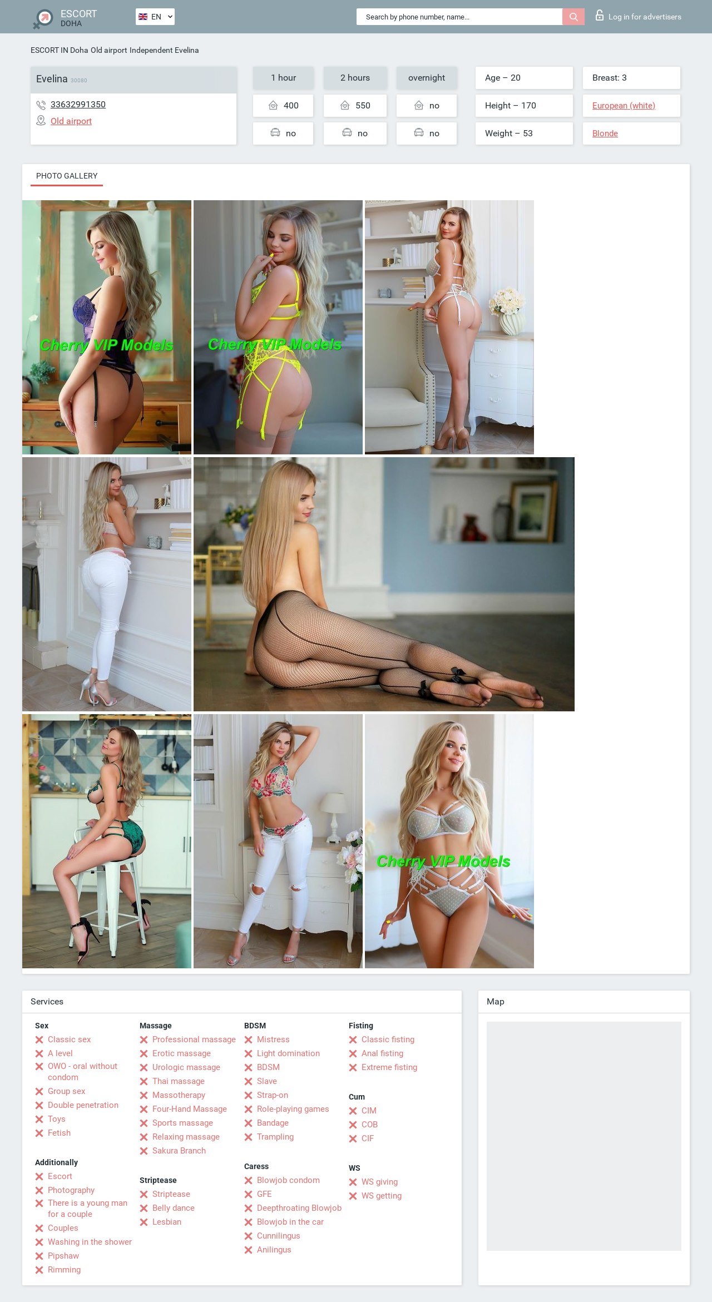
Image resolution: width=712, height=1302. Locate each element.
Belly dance (173, 1208)
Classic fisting (388, 1039)
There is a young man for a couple (87, 1208)
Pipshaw (63, 1256)
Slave (267, 1081)
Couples (63, 1228)
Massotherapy (178, 1095)
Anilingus (274, 1250)
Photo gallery (66, 175)
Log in (638, 15)
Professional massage (194, 1039)
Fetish (59, 1133)
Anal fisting (382, 1053)
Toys (57, 1119)
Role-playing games (293, 1109)
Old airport (109, 50)
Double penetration (83, 1105)
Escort (60, 1176)
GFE (264, 1194)
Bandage (273, 1123)
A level (60, 1053)
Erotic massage (181, 1053)
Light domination (288, 1053)
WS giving (380, 1182)
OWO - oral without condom (82, 1071)
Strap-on (272, 1095)
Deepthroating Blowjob (299, 1208)
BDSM (268, 1067)
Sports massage (182, 1123)
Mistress (273, 1039)
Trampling (275, 1137)
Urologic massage (186, 1067)
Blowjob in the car (290, 1222)
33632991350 (78, 104)
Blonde (605, 133)
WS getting (382, 1196)
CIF (368, 1138)
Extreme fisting (389, 1067)
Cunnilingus (278, 1236)
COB (370, 1125)
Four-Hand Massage (189, 1109)
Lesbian (166, 1222)
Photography (71, 1190)
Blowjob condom (288, 1180)
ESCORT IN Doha (59, 50)
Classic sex (69, 1039)
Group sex (66, 1091)
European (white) (623, 106)
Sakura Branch (179, 1151)
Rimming (64, 1270)
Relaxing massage (186, 1137)
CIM (369, 1111)
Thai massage (178, 1081)
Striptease (171, 1194)
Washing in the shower (90, 1242)
